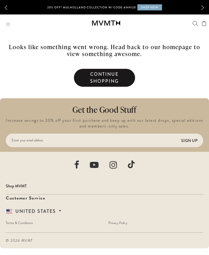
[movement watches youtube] (94, 164)
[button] (9, 7)
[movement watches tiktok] (131, 164)
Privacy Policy (117, 223)
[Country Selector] (33, 211)
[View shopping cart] (204, 23)
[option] (104, 9)
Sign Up (189, 140)
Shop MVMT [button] (16, 186)
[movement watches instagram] (114, 164)
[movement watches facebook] (77, 164)
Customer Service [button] (25, 198)
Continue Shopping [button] (104, 77)
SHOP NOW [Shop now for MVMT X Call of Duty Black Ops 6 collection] (149, 7)
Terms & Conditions (19, 223)
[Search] (195, 23)
